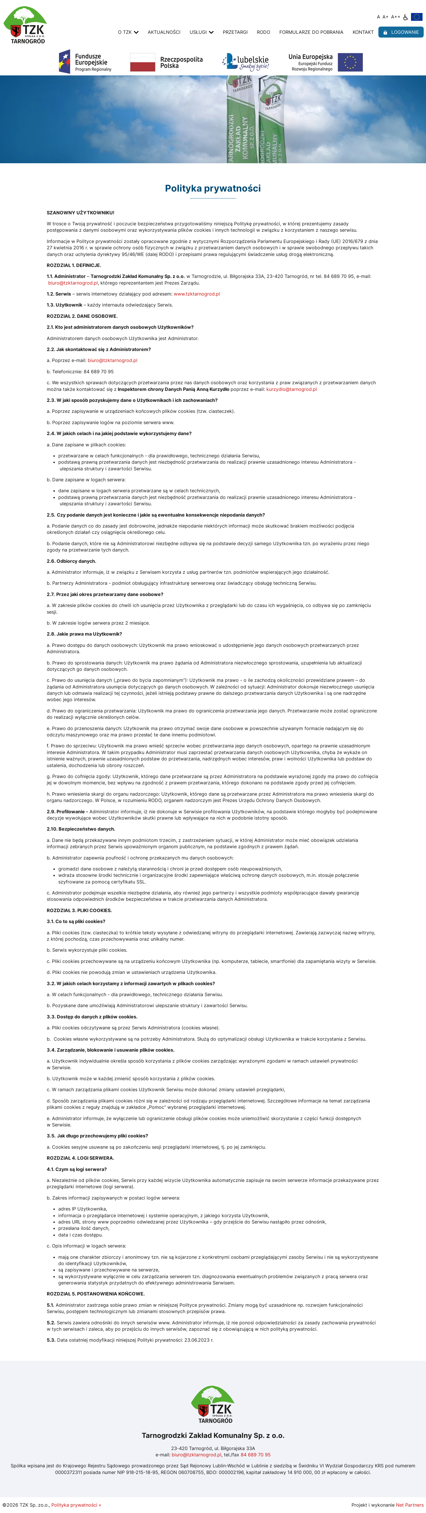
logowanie (401, 32)
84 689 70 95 (256, 1455)
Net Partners (410, 1505)
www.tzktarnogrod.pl (196, 294)
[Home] (25, 24)
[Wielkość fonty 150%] (385, 17)
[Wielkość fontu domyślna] (378, 17)
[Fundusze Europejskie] (417, 16)
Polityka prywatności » (76, 1505)
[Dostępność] (406, 17)
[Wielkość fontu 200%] (396, 17)
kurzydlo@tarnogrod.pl (291, 389)
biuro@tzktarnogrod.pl (73, 283)
